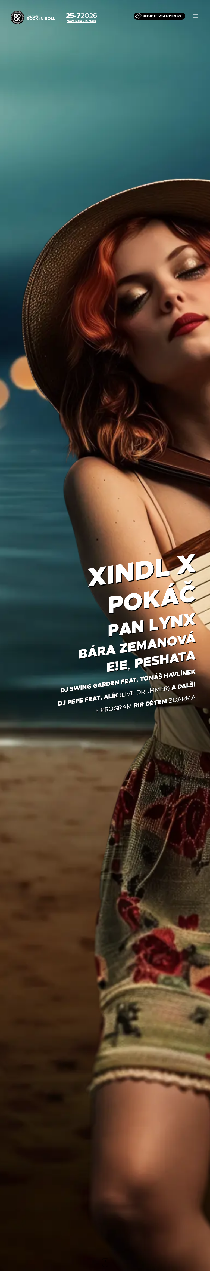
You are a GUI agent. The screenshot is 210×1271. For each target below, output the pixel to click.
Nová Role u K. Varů (81, 21)
